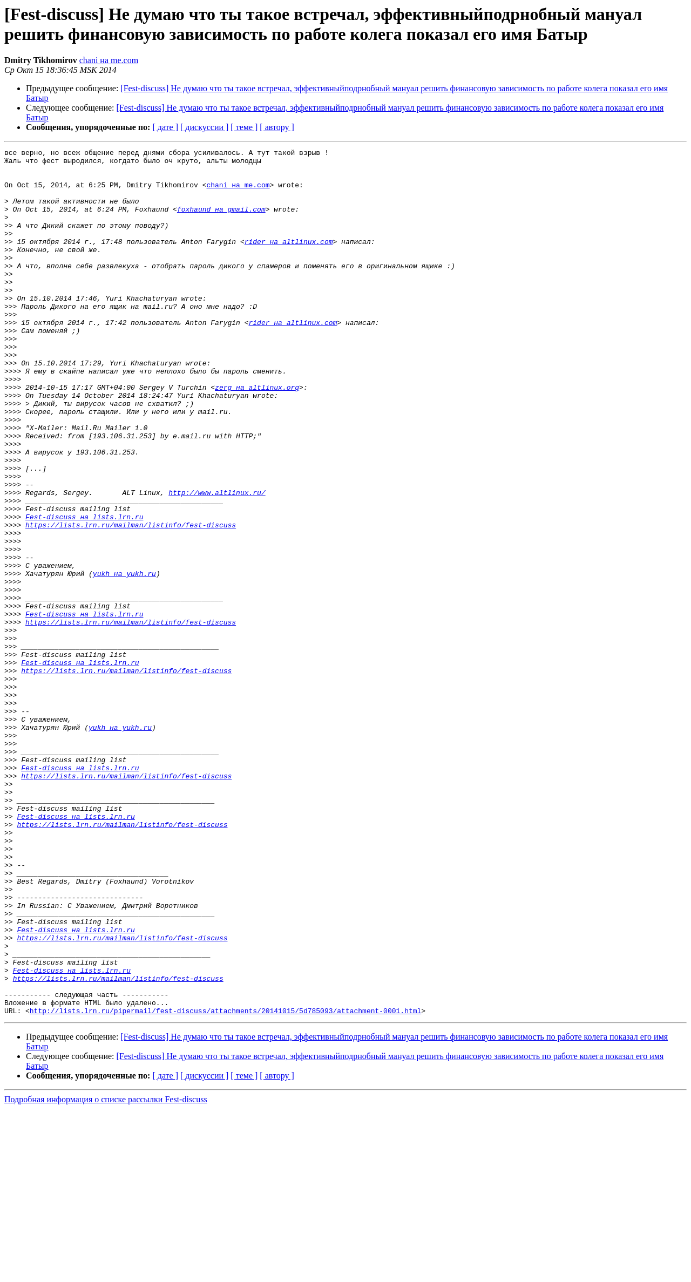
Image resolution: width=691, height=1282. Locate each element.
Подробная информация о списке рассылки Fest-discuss (105, 1272)
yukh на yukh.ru (124, 659)
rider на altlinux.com (289, 261)
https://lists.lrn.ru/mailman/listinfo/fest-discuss (130, 601)
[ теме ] (244, 127)
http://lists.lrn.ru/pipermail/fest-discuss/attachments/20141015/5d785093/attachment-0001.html (225, 1184)
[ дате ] (165, 127)
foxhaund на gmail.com (221, 222)
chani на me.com (108, 60)
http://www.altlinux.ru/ (216, 562)
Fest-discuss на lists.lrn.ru (84, 591)
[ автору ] (277, 127)
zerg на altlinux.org (257, 435)
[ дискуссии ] (204, 127)
